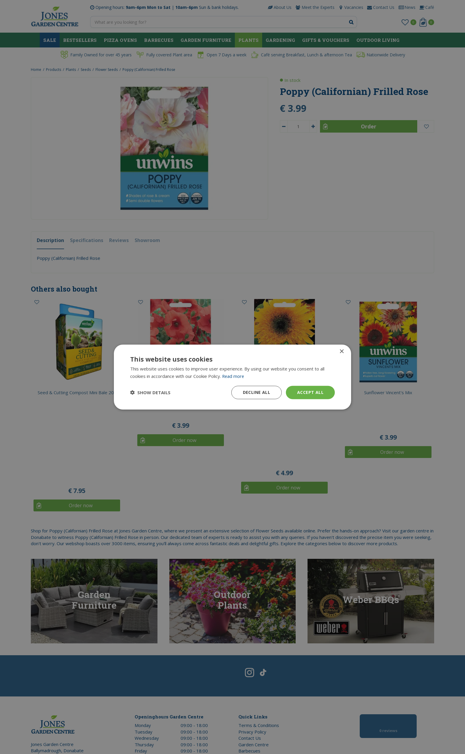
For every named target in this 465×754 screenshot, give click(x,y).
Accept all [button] (310, 392)
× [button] (341, 351)
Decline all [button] (256, 392)
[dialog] (232, 377)
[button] (150, 392)
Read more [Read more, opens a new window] (233, 376)
